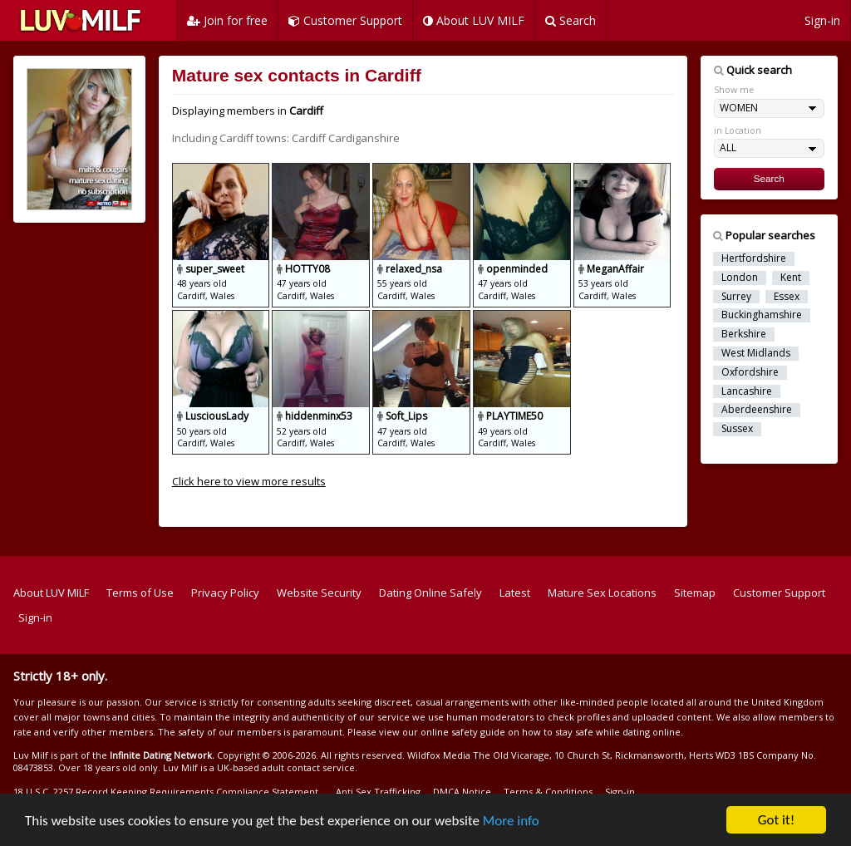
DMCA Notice (462, 791)
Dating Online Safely (430, 592)
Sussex (737, 428)
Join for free (227, 20)
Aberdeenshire (756, 409)
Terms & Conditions (548, 791)
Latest (514, 592)
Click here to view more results (249, 481)
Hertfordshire (753, 258)
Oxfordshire (750, 372)
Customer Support (345, 20)
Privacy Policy (225, 592)
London (739, 277)
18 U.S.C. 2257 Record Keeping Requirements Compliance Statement (165, 791)
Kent (790, 277)
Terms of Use (140, 592)
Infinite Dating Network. (162, 755)
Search (570, 20)
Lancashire (746, 391)
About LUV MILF (473, 20)
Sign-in (822, 20)
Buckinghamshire (761, 315)
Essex (786, 296)
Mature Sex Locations (602, 592)
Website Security (319, 592)
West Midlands (755, 353)
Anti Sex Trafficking (378, 791)
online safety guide (463, 731)
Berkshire (743, 334)
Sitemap (695, 592)
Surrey (736, 296)
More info (511, 821)
